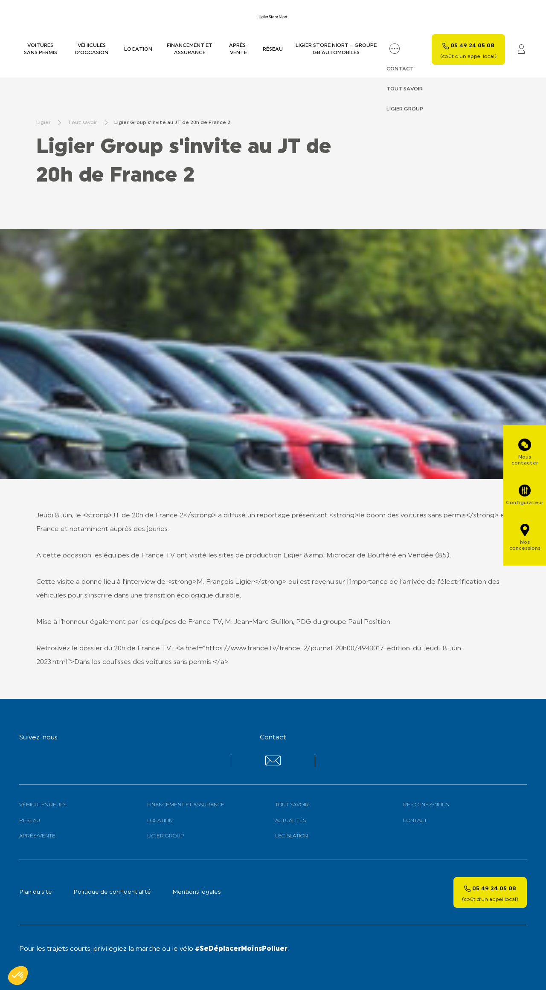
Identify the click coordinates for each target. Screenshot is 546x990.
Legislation (291, 836)
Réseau (273, 49)
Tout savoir (292, 805)
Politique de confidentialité (112, 892)
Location (138, 49)
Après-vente (238, 49)
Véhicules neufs (42, 805)
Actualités (290, 820)
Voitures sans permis (40, 49)
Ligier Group (165, 836)
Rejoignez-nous (426, 805)
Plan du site (35, 892)
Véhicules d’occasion (91, 49)
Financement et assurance (189, 49)
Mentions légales (196, 892)
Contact (415, 820)
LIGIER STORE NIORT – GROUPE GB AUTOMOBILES (336, 49)
